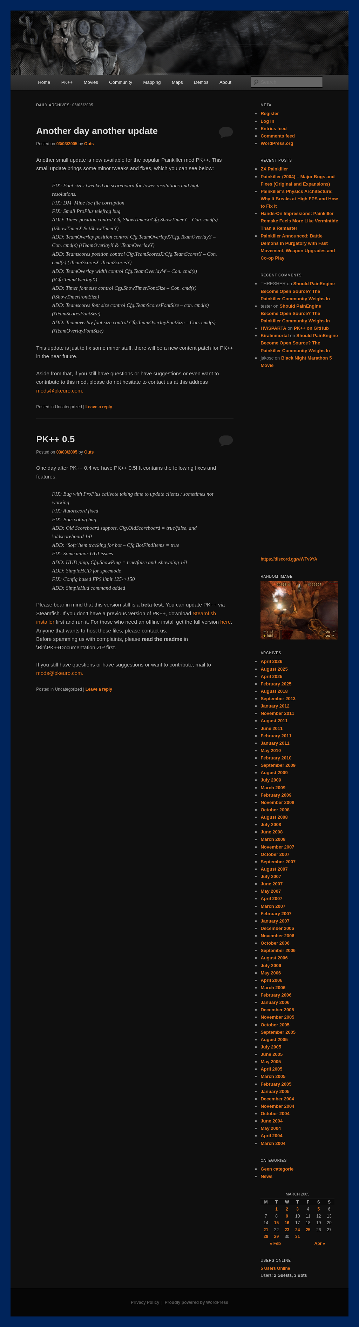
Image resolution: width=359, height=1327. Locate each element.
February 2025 (275, 683)
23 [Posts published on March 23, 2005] (287, 1229)
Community (120, 82)
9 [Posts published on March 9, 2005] (287, 1216)
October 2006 (274, 943)
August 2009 (273, 772)
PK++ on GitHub (311, 328)
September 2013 (278, 698)
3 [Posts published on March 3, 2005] (297, 1209)
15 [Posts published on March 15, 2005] (276, 1222)
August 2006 (273, 957)
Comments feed (277, 136)
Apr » (319, 1243)
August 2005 (273, 1039)
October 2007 (274, 854)
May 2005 (270, 1061)
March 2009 (272, 787)
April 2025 (271, 676)
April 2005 (271, 1069)
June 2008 (271, 832)
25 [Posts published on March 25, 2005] (308, 1229)
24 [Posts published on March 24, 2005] (297, 1229)
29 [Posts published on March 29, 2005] (276, 1236)
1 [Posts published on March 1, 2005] (276, 1209)
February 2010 (275, 757)
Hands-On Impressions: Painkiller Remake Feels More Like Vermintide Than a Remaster (299, 221)
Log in (267, 121)
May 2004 (270, 1128)
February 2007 (275, 913)
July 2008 (270, 824)
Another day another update (97, 131)
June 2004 (271, 1121)
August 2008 (273, 817)
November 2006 (277, 935)
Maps (177, 82)
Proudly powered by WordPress (196, 1302)
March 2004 (272, 1143)
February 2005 (275, 1084)
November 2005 (277, 1017)
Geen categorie (276, 1169)
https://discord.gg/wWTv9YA (288, 559)
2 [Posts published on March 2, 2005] (287, 1209)
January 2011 (274, 743)
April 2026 (271, 661)
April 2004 (271, 1135)
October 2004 (274, 1113)
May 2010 (270, 750)
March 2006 (272, 987)
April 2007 (271, 898)
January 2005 (274, 1091)
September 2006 (278, 950)
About (225, 82)
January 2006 (274, 1002)
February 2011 (275, 735)
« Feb (275, 1243)
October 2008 (274, 809)
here (225, 622)
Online (275, 1268)
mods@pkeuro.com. (59, 391)
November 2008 (277, 802)
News (266, 1176)
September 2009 (278, 765)
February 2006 (275, 995)
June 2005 (271, 1054)
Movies (91, 82)
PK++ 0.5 (55, 439)
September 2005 (278, 1032)
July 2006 (270, 965)
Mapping (152, 82)
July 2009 (270, 780)
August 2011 (273, 720)
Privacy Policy (145, 1302)
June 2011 (271, 728)
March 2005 (272, 1076)
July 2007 (270, 876)
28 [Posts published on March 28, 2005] (266, 1236)
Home (44, 82)
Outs (89, 143)
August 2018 (273, 691)
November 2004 (277, 1106)
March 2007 (272, 906)
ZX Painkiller (274, 169)
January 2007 (274, 921)
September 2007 (278, 861)
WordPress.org (276, 143)
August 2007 (273, 869)
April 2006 (271, 980)
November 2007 (277, 847)
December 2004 (277, 1098)
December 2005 (277, 1009)
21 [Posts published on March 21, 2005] (266, 1229)
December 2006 (277, 928)
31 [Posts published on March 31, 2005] (297, 1236)
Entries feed (273, 128)
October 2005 (274, 1024)
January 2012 (274, 706)
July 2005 (270, 1047)
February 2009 (275, 795)
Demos (201, 82)
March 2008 (272, 839)
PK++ (67, 82)
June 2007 (271, 883)
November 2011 (277, 713)
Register (269, 113)
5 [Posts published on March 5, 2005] (318, 1209)
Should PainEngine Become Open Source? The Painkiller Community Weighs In (297, 291)
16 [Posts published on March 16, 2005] (287, 1222)
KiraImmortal (274, 335)
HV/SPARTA (273, 328)
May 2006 (270, 973)
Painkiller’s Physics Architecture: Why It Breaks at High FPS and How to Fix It (299, 199)
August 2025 (273, 669)
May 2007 (270, 891)
